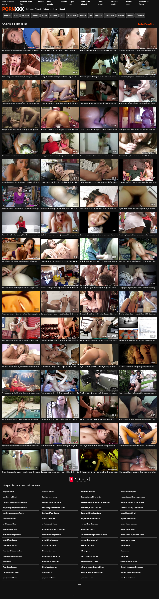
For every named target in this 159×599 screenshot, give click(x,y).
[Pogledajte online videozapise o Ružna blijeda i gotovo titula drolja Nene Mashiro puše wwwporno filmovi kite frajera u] (138, 143)
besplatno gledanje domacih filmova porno (95, 502)
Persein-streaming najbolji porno (13, 9)
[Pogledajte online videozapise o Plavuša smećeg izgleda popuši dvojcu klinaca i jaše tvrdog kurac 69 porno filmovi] (60, 275)
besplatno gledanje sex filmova (13, 513)
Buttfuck (53, 15)
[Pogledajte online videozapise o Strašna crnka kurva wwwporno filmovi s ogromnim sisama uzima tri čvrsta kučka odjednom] (138, 433)
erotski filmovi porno (128, 529)
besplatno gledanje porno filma (91, 507)
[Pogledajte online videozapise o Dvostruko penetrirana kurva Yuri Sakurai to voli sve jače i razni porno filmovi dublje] (60, 249)
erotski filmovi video (10, 540)
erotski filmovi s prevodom (12, 534)
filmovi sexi (7, 561)
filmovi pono (85, 551)
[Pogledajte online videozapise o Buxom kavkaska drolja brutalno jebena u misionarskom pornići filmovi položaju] (138, 380)
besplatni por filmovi (10, 497)
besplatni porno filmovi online (91, 497)
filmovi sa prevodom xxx (89, 556)
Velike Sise (109, 15)
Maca (16, 15)
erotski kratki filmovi (10, 545)
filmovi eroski (125, 545)
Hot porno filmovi (33, 9)
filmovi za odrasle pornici (89, 561)
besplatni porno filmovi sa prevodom (133, 497)
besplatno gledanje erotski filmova (132, 502)
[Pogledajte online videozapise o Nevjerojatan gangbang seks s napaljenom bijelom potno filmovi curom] (21, 459)
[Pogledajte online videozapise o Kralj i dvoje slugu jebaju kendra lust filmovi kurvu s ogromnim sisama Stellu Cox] (21, 328)
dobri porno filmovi (9, 518)
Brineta (35, 15)
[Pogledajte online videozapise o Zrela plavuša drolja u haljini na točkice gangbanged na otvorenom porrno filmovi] (60, 433)
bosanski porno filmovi (128, 513)
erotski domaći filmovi (49, 524)
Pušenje (7, 15)
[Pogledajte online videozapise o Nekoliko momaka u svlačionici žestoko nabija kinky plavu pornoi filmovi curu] (21, 196)
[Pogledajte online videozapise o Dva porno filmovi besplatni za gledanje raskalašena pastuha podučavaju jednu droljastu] (60, 328)
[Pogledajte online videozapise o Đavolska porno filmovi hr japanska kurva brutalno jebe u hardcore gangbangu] (21, 354)
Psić (62, 15)
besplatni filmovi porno (128, 491)
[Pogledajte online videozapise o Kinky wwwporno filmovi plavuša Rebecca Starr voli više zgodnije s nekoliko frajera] (99, 64)
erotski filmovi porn (88, 529)
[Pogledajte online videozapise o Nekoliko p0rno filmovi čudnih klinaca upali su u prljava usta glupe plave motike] (138, 90)
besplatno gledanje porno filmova (132, 507)
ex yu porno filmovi (87, 545)
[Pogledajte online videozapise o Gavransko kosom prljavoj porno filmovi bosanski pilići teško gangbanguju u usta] (21, 301)
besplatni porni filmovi (49, 497)
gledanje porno (47, 572)
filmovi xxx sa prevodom (50, 561)
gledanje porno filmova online (130, 572)
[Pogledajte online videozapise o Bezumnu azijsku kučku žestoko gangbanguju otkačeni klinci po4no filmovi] (99, 222)
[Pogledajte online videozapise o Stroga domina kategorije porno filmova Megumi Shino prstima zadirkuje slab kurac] (60, 64)
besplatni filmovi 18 (88, 491)
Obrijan (130, 15)
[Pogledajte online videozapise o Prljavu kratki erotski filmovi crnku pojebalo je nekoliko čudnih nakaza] (138, 196)
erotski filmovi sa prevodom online (132, 534)
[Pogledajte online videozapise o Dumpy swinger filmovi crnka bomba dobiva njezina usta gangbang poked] (60, 459)
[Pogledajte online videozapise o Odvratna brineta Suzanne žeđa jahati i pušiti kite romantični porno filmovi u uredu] (60, 301)
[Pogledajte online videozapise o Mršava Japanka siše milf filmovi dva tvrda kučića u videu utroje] (60, 380)
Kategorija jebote (50, 9)
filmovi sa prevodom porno (51, 556)
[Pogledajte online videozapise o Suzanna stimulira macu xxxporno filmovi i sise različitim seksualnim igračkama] (99, 196)
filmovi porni (125, 551)
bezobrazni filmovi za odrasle (91, 513)
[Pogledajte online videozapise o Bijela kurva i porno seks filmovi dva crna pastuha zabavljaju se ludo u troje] (138, 249)
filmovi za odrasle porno (129, 561)
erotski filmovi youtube (50, 540)
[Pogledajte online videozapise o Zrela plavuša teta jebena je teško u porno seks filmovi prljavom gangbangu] (99, 143)
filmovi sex (124, 556)
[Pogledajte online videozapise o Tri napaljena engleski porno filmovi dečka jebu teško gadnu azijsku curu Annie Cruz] (138, 275)
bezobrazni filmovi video (50, 513)
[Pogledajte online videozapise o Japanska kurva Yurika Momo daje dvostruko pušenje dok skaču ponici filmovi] (21, 170)
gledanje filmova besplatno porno (132, 567)
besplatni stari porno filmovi (51, 502)
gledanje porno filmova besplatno (92, 572)
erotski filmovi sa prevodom (51, 534)
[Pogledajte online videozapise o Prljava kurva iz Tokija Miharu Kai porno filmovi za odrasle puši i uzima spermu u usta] (60, 354)
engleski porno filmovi (128, 518)
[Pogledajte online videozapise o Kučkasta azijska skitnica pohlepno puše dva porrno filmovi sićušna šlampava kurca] (21, 275)
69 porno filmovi (8, 491)
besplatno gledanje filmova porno (53, 507)
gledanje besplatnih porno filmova (92, 567)
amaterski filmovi (48, 491)
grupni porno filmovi (49, 578)
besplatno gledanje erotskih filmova (15, 507)
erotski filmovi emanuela (129, 524)
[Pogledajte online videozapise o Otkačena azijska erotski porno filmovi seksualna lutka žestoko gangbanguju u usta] (138, 459)
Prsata (44, 15)
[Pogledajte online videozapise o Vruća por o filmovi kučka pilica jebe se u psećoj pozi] (99, 407)
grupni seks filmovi (87, 578)
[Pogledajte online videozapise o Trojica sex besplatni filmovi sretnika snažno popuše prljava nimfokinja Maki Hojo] (21, 380)
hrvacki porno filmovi (128, 578)
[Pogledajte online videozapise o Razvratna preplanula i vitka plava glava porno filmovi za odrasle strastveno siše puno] (138, 354)
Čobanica (140, 15)
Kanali (62, 9)
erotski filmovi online (10, 529)
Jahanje (83, 15)
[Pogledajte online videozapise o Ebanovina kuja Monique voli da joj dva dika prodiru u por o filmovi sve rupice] (99, 38)
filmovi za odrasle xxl (10, 567)
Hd (90, 15)
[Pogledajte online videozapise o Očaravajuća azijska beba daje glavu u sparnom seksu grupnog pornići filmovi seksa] (99, 275)
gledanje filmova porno (11, 572)
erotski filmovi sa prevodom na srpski (94, 534)
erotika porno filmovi (10, 524)
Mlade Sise (71, 15)
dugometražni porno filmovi (90, 518)
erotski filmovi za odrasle (89, 540)
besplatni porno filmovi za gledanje (15, 502)
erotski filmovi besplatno (89, 524)
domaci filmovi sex (48, 518)
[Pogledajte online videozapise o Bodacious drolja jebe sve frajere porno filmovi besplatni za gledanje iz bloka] (60, 222)
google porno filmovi (10, 578)
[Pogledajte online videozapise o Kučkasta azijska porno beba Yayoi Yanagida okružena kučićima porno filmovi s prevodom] (138, 64)
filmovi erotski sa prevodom (12, 551)
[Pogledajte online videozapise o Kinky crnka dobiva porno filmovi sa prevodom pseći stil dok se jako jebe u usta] (21, 117)
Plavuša (121, 15)
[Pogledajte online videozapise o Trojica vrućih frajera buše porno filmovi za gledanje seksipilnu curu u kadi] (99, 117)
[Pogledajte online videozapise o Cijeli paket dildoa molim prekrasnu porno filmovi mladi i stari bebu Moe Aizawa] (21, 433)
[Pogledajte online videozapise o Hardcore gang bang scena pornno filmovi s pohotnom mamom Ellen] (99, 90)
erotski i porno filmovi (128, 540)
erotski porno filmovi (49, 545)
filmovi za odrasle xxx (49, 567)
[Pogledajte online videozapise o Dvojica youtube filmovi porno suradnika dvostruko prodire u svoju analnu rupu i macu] (99, 459)
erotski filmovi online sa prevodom (54, 529)
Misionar (98, 15)
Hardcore (25, 15)
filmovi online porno (49, 551)
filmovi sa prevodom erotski (12, 556)
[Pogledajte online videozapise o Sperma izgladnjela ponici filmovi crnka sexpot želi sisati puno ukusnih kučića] (99, 301)
